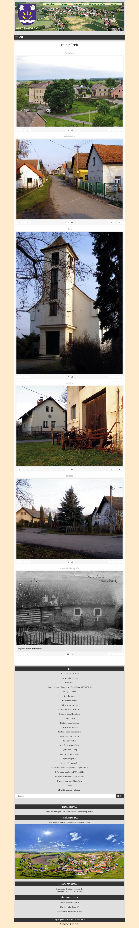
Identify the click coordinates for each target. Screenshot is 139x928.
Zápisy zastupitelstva (69, 754)
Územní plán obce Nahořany (69, 781)
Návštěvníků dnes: (68, 907)
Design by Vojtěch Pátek (69, 924)
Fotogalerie (69, 45)
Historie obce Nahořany (69, 714)
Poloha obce (69, 696)
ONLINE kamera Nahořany (69, 790)
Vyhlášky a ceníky (69, 750)
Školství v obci (69, 741)
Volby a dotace (69, 692)
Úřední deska (69, 683)
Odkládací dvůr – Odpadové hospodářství (70, 768)
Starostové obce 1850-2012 (69, 709)
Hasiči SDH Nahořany (69, 745)
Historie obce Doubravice (69, 732)
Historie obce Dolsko (69, 736)
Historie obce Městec (69, 723)
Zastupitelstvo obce (69, 678)
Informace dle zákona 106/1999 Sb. (70, 777)
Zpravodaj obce (69, 759)
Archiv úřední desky (69, 763)
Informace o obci (69, 701)
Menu (21, 37)
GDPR (69, 786)
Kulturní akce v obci (69, 705)
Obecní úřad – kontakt (69, 674)
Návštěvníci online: (69, 903)
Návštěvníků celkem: (66, 911)
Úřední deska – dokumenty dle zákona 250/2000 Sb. (69, 687)
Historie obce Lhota (69, 727)
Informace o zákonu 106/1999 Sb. (69, 772)
